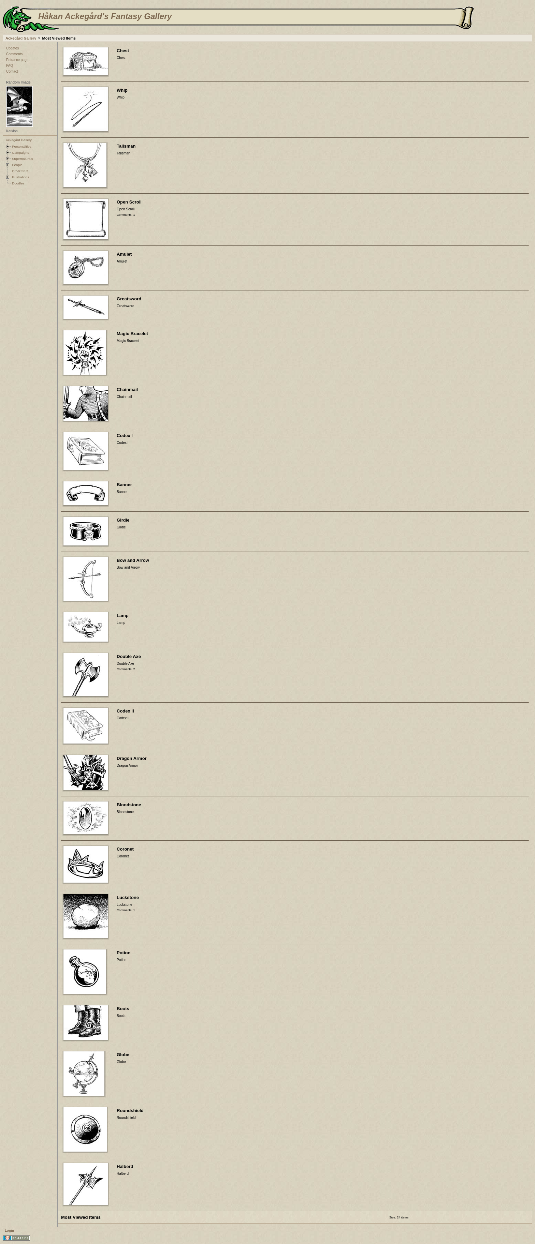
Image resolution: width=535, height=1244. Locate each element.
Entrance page (17, 60)
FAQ (9, 66)
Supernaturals (22, 159)
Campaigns (20, 152)
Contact (12, 71)
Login (9, 1230)
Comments (14, 54)
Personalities (21, 146)
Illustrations (20, 177)
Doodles (18, 183)
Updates (12, 48)
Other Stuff (20, 171)
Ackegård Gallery (21, 38)
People (17, 165)
